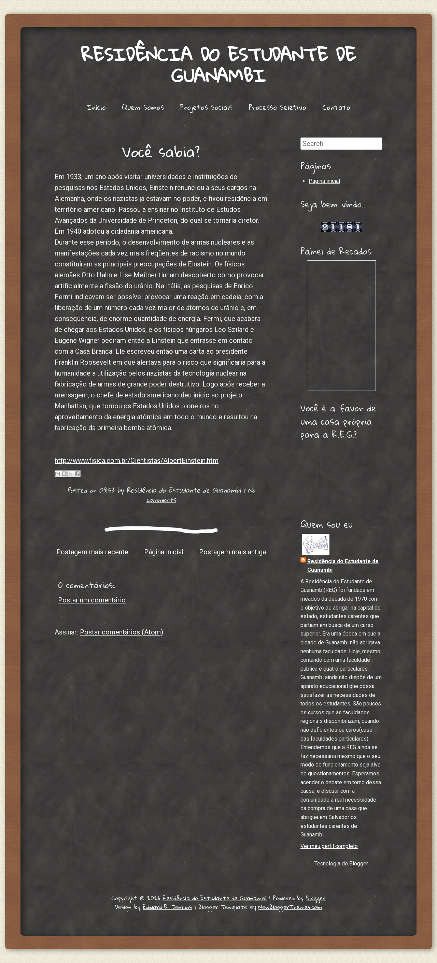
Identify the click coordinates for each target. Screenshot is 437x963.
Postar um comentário (92, 600)
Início (96, 107)
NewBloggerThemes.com (290, 907)
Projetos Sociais (206, 107)
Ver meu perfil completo (329, 846)
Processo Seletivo (277, 107)
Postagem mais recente (92, 552)
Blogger (358, 863)
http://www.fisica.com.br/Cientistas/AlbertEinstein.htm (136, 460)
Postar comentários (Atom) (121, 632)
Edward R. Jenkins (167, 907)
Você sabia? (161, 151)
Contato (336, 107)
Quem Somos (143, 107)
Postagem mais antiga (232, 552)
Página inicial (163, 552)
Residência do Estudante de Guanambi (218, 65)
